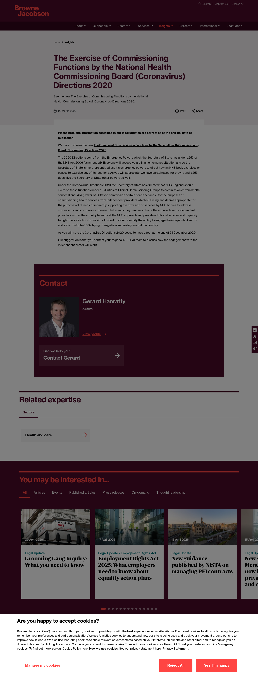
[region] (129, 646)
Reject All (175, 665)
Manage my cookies (42, 665)
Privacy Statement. (176, 648)
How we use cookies (103, 648)
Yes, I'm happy (216, 665)
